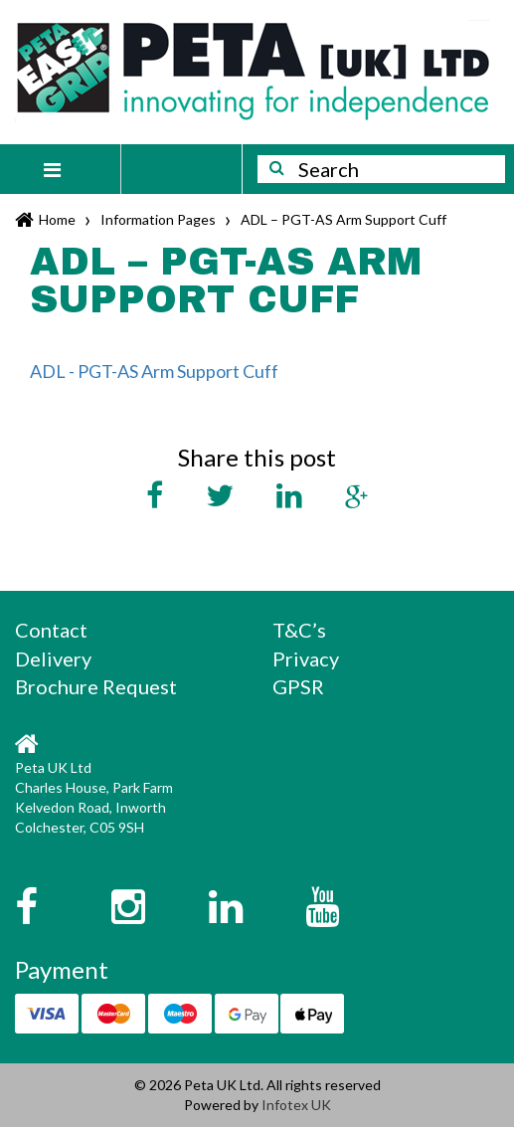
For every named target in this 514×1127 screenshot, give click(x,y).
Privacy (305, 658)
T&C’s (299, 630)
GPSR (298, 686)
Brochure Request (96, 686)
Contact (51, 630)
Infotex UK (296, 1104)
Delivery (53, 658)
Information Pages (158, 219)
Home (57, 219)
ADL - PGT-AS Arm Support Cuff (154, 371)
